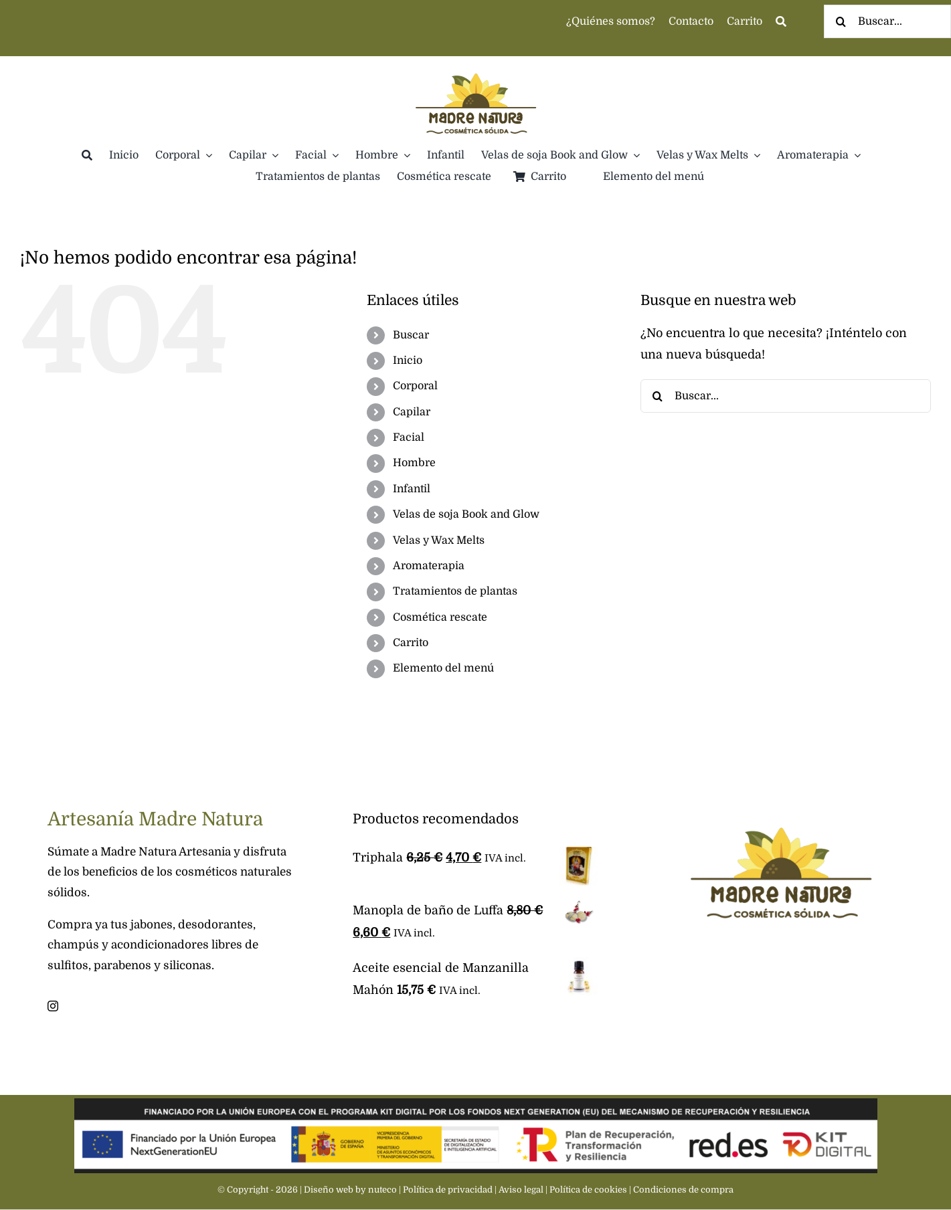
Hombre (414, 463)
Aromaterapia (428, 566)
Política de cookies (588, 1190)
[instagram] (53, 1006)
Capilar (411, 412)
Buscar (411, 335)
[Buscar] (840, 21)
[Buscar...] (785, 396)
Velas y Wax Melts (439, 540)
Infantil (411, 489)
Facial (408, 437)
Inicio (407, 361)
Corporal (415, 386)
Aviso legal (521, 1190)
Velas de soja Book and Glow (466, 514)
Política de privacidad (448, 1190)
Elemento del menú (443, 668)
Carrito (410, 643)
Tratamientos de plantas (455, 591)
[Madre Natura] (476, 62)
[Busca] (781, 21)
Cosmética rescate (440, 617)
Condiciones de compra (683, 1190)
